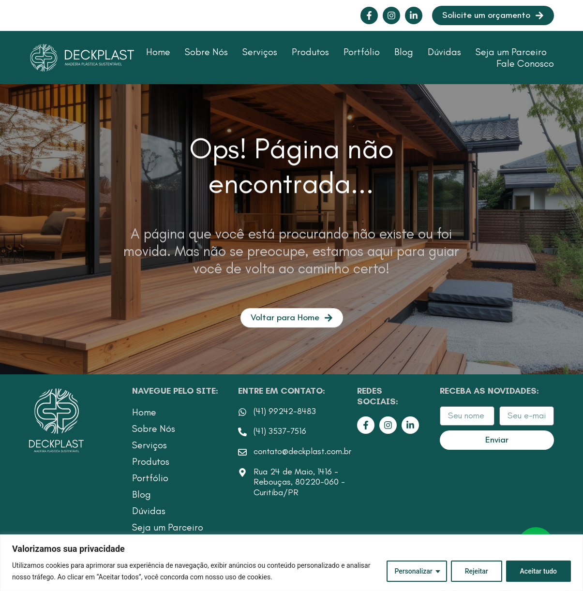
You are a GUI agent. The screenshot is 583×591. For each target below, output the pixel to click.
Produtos (310, 52)
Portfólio (362, 52)
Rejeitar (476, 571)
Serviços (259, 52)
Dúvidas (444, 52)
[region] (291, 562)
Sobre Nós (206, 52)
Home (158, 52)
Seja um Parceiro (511, 52)
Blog (403, 52)
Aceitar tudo (538, 571)
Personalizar (413, 571)
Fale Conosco (525, 63)
